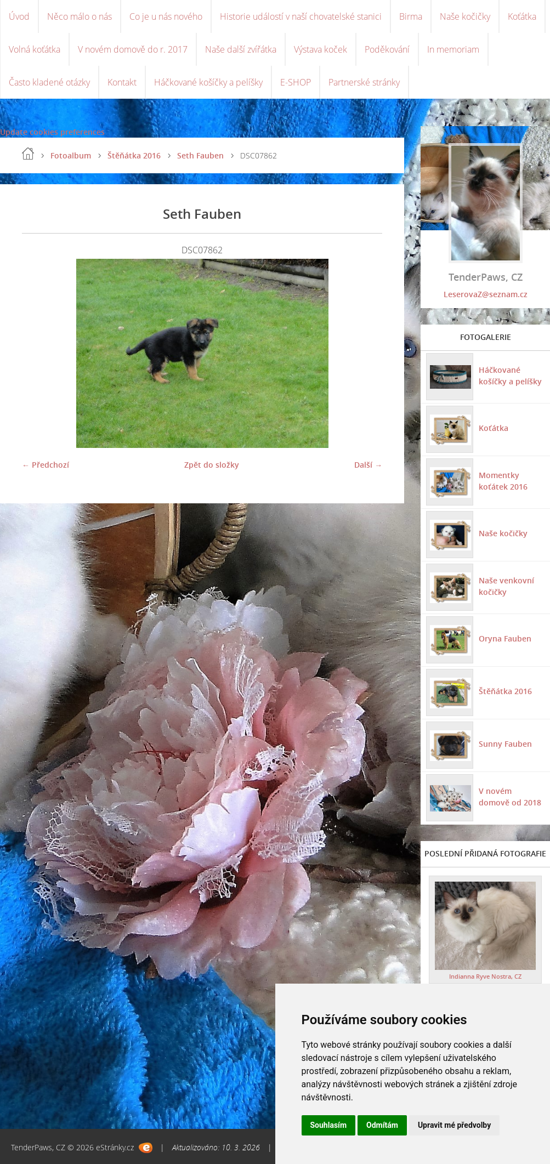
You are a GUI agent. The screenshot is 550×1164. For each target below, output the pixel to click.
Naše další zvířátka (240, 49)
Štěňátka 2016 (134, 155)
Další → (368, 464)
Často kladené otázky (49, 82)
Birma (410, 16)
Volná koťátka (34, 49)
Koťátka (522, 16)
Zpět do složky (211, 464)
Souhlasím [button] (328, 1125)
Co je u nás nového (165, 16)
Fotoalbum (70, 155)
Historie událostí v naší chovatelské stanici (301, 16)
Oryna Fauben (505, 638)
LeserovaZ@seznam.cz (486, 294)
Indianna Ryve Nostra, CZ (485, 976)
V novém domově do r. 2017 (133, 49)
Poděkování (387, 49)
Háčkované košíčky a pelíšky (208, 82)
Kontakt (122, 82)
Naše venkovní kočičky (506, 586)
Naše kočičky (465, 16)
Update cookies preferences (52, 132)
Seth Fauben (200, 155)
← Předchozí (45, 464)
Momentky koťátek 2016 (503, 481)
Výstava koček (320, 49)
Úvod (19, 16)
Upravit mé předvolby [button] (454, 1125)
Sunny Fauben (505, 744)
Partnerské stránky (364, 82)
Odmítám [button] (382, 1125)
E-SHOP (295, 82)
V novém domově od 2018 (510, 797)
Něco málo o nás (79, 16)
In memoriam (453, 49)
